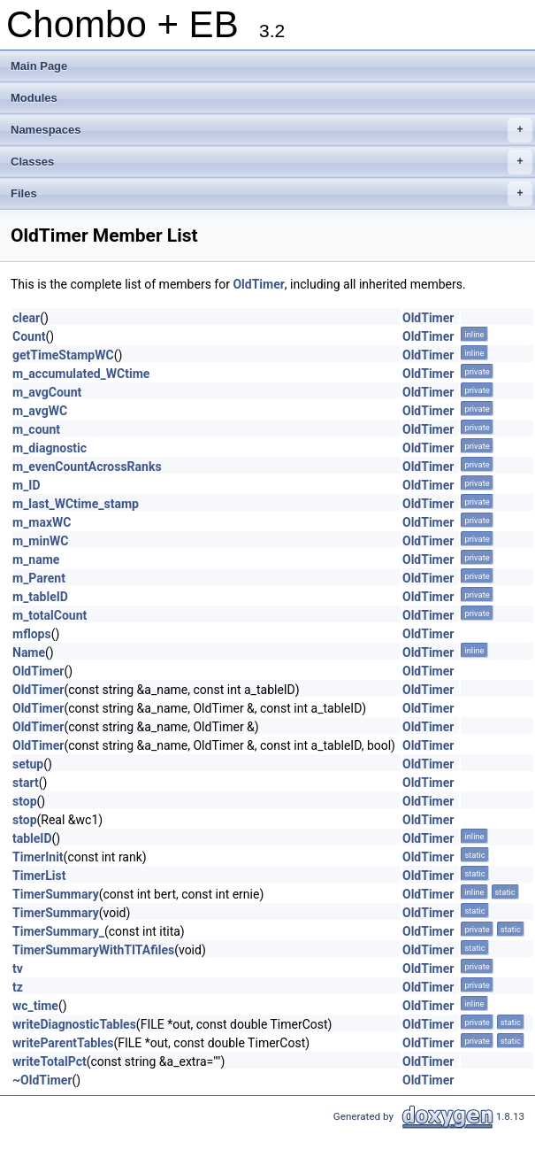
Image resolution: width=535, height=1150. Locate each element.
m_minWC (40, 541)
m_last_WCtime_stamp (75, 504)
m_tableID (40, 597)
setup (27, 764)
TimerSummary (55, 894)
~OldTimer (42, 1080)
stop (24, 801)
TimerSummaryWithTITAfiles (93, 950)
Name (28, 652)
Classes (271, 162)
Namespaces (271, 130)
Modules (34, 97)
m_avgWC (39, 411)
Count (29, 336)
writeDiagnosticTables (74, 1024)
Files (271, 193)
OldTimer (258, 284)
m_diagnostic (49, 448)
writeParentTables (62, 1043)
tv (17, 968)
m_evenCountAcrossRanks (87, 466)
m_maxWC (42, 522)
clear (26, 318)
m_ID (26, 485)
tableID (32, 838)
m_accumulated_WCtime (80, 374)
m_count (36, 429)
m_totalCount (49, 615)
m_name (35, 559)
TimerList (38, 875)
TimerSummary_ (58, 931)
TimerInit (38, 857)
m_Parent (38, 578)
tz (17, 987)
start (25, 783)
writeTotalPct (49, 1061)
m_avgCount (46, 392)
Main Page (39, 66)
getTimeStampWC (63, 355)
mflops (31, 634)
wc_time (35, 1006)
